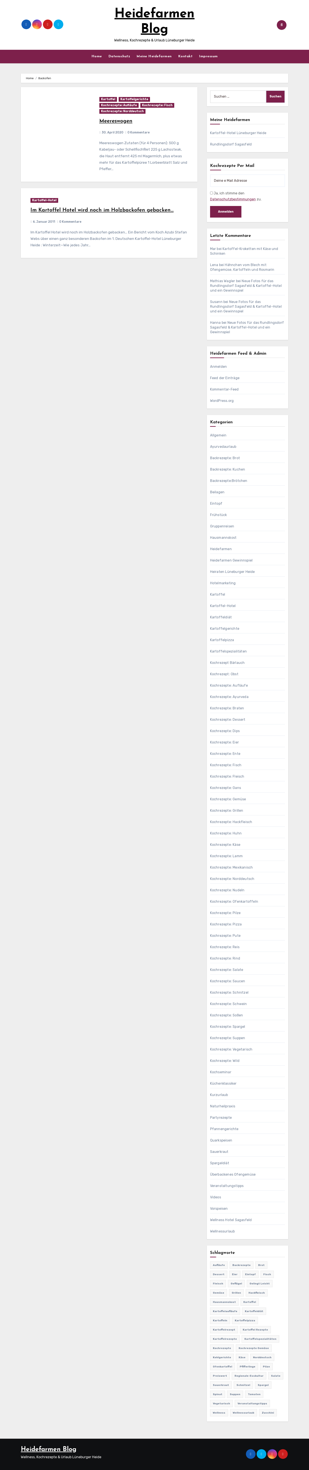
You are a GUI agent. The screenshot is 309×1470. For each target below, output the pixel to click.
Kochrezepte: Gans (225, 788)
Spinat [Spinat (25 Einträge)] (217, 1394)
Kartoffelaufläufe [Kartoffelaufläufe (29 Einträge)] (225, 1311)
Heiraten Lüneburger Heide (232, 572)
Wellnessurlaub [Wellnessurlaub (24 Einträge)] (243, 1412)
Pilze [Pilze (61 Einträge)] (266, 1366)
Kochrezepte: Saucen (227, 981)
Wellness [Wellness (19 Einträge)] (219, 1412)
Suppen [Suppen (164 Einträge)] (235, 1394)
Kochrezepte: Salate (226, 970)
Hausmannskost (223, 538)
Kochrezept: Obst (224, 674)
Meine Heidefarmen (154, 56)
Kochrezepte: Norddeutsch (122, 111)
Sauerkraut (219, 1152)
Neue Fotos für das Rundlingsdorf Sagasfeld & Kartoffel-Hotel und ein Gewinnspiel (246, 285)
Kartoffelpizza (222, 640)
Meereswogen (115, 121)
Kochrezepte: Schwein (228, 1004)
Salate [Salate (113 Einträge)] (275, 1375)
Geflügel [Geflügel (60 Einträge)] (236, 1283)
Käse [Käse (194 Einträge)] (242, 1357)
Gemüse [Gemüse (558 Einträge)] (218, 1292)
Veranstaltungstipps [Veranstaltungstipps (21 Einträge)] (252, 1403)
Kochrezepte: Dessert (227, 720)
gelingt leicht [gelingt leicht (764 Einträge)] (260, 1283)
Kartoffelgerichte (134, 99)
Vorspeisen (219, 1209)
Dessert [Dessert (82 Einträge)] (218, 1274)
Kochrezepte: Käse (225, 845)
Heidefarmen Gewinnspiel (231, 560)
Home (96, 56)
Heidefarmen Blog (48, 1449)
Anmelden (218, 367)
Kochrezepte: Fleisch (227, 776)
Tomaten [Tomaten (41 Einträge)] (254, 1394)
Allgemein (218, 435)
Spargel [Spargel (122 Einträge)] (263, 1385)
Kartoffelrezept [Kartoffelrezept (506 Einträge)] (224, 1329)
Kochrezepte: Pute (225, 936)
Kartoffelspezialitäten (228, 651)
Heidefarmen (221, 549)
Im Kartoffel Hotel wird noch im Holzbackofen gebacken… (102, 210)
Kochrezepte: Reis (224, 947)
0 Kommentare (138, 132)
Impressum (208, 56)
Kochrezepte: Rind (225, 958)
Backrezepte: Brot (225, 458)
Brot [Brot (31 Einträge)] (261, 1265)
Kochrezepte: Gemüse (228, 799)
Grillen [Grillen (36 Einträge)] (236, 1292)
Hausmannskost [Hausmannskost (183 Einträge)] (224, 1301)
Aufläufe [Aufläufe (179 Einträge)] (219, 1265)
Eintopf (216, 503)
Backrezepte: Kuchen (227, 469)
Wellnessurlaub (222, 1231)
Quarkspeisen (221, 1140)
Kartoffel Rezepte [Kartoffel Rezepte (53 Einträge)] (255, 1329)
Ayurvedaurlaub (223, 447)
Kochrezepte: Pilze (225, 913)
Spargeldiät (219, 1163)
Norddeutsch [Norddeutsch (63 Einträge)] (262, 1357)
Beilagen (217, 492)
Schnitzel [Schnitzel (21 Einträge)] (243, 1385)
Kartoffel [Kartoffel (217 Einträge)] (249, 1301)
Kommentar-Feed (224, 389)
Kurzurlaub (219, 1095)
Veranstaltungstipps (227, 1186)
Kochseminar (220, 1072)
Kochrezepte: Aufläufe (119, 105)
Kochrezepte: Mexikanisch (231, 867)
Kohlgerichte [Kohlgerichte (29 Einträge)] (222, 1357)
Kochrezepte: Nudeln (227, 890)
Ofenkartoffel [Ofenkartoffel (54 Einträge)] (222, 1366)
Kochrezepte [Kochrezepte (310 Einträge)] (222, 1348)
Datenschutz (119, 56)
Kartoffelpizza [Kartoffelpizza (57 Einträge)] (245, 1320)
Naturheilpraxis (222, 1106)
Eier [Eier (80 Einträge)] (235, 1274)
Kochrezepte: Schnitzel (229, 992)
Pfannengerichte (224, 1129)
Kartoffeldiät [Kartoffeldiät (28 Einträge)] (254, 1311)
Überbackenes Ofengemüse (233, 1174)
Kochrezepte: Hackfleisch (231, 822)
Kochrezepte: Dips (225, 731)
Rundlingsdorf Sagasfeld (231, 144)
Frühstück (218, 515)
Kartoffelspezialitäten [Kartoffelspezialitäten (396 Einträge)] (260, 1338)
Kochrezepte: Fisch (157, 105)
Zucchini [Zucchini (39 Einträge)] (268, 1412)
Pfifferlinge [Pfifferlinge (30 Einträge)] (247, 1366)
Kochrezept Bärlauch (227, 663)
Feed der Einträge (224, 378)
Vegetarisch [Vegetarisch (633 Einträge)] (221, 1403)
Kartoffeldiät (221, 617)
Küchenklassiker (223, 1083)
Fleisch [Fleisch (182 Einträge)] (218, 1283)
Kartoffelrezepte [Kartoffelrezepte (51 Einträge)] (225, 1338)
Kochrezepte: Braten (227, 708)
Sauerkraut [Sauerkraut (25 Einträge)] (221, 1385)
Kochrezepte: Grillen (226, 810)
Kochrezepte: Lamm (226, 856)
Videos (215, 1197)
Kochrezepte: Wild (224, 1061)
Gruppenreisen (222, 526)
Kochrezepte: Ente (225, 754)
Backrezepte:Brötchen (228, 481)
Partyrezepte (221, 1118)
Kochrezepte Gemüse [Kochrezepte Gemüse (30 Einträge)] (254, 1348)
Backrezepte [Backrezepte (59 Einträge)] (241, 1265)
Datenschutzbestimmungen (233, 199)
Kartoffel (108, 99)
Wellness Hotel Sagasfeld (231, 1220)
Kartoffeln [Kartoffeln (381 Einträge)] (220, 1320)
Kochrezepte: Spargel (227, 1027)
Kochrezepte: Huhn (226, 833)
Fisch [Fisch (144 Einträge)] (267, 1274)
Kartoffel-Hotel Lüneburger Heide (238, 133)
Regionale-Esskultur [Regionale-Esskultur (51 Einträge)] (249, 1375)
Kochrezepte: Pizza (226, 924)
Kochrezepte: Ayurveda (229, 697)
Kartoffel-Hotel (44, 200)
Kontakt (185, 56)
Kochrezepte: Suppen (227, 1038)
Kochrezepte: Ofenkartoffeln (234, 901)
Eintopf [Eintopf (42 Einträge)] (250, 1274)
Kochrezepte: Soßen (226, 1015)
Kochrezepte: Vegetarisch (231, 1049)
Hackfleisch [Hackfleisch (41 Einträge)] (256, 1292)
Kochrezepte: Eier (224, 742)
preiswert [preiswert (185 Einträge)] (220, 1375)
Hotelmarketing (223, 583)
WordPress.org (222, 401)
